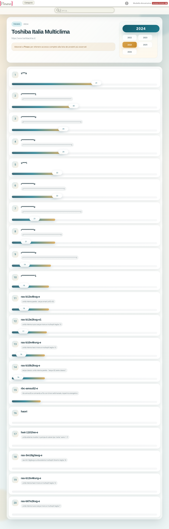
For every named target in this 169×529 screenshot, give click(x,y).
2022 (130, 37)
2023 (145, 37)
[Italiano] (126, 3)
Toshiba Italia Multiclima (40, 32)
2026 (130, 52)
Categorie (28, 2)
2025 (145, 44)
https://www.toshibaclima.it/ (23, 38)
